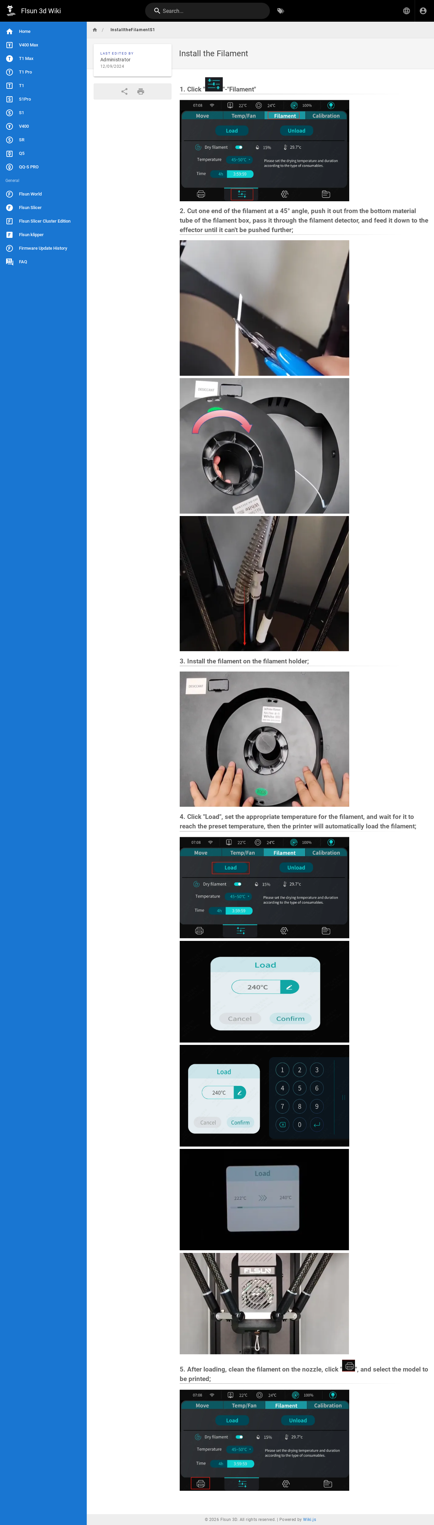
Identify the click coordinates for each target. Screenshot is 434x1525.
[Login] (423, 11)
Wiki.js (309, 1519)
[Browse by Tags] (281, 11)
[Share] (124, 91)
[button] (406, 11)
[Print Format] (141, 91)
